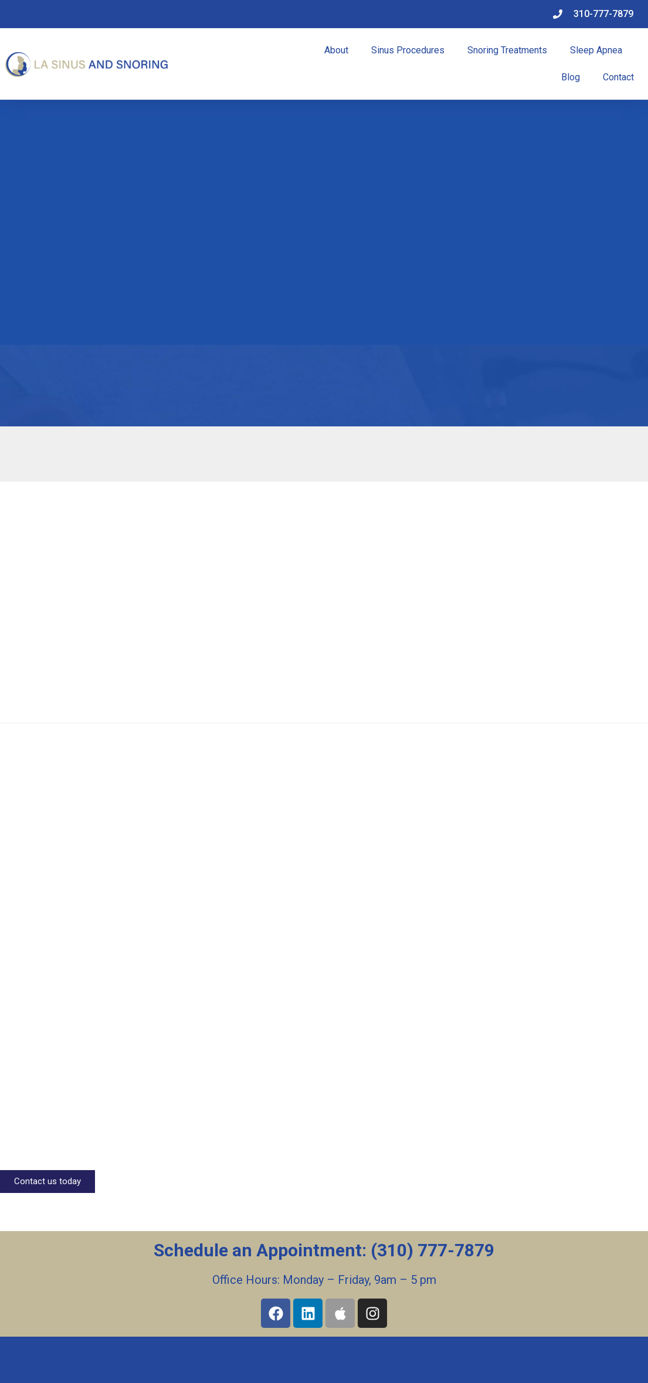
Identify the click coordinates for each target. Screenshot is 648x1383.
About (336, 50)
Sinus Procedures (408, 50)
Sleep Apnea (596, 50)
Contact (618, 77)
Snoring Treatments (507, 50)
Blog (570, 77)
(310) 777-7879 (432, 1250)
